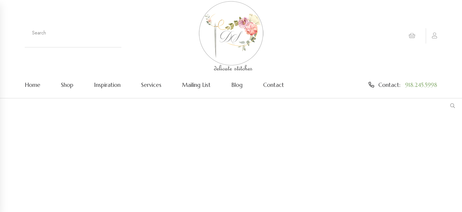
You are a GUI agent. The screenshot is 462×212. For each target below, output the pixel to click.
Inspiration (107, 84)
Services (151, 84)
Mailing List (196, 84)
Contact (273, 84)
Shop (67, 84)
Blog (236, 84)
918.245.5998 (421, 84)
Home (32, 84)
